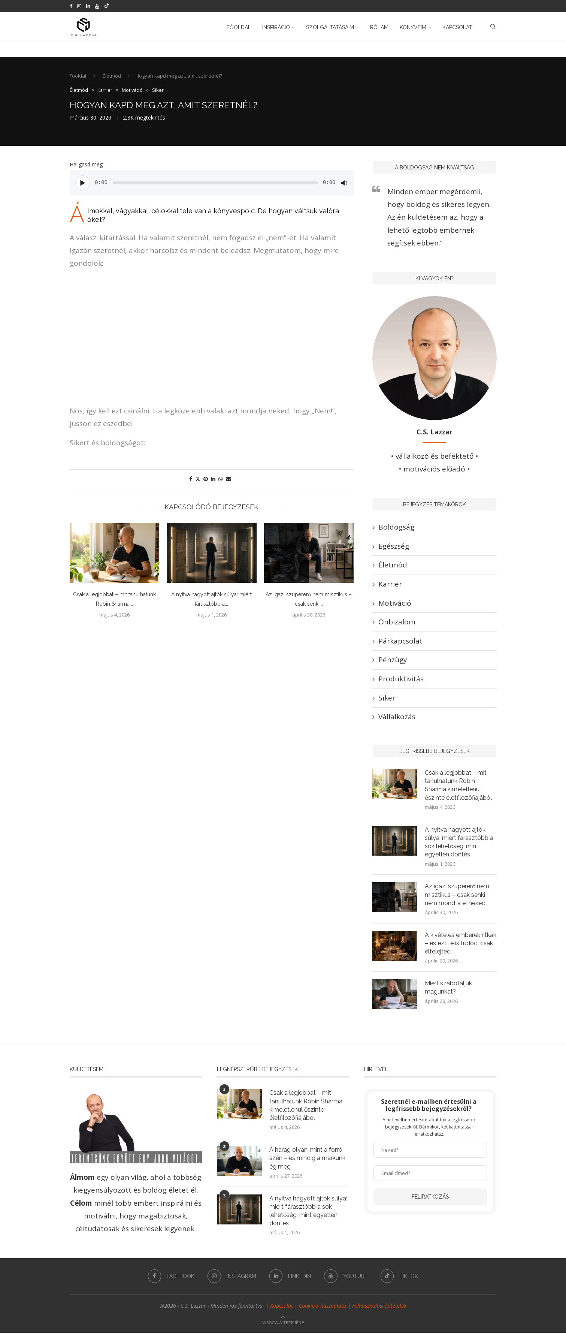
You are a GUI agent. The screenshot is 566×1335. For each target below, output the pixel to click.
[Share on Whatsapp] (220, 479)
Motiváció (394, 604)
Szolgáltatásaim (330, 27)
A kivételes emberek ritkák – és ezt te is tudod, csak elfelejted (460, 945)
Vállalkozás (396, 717)
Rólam (379, 27)
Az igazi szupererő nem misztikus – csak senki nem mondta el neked (457, 896)
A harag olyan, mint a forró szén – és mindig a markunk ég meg (307, 1160)
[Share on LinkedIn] (213, 479)
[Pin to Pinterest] (205, 479)
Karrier (390, 585)
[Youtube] (97, 6)
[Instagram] (79, 6)
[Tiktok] (106, 6)
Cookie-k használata (322, 1308)
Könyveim (413, 27)
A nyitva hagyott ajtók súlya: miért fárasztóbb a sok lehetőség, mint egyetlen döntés (459, 843)
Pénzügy (392, 661)
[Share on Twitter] (197, 479)
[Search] (493, 27)
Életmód (112, 76)
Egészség (393, 547)
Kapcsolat (457, 27)
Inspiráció (276, 27)
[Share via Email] (228, 479)
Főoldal (239, 27)
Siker (386, 698)
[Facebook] (71, 6)
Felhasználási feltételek (379, 1308)
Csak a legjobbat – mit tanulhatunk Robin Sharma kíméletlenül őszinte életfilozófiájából (458, 786)
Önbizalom (396, 623)
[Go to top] (283, 1324)
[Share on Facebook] (190, 479)
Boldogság (396, 528)
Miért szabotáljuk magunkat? (448, 989)
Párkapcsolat (400, 642)
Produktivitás (401, 679)
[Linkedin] (88, 6)
